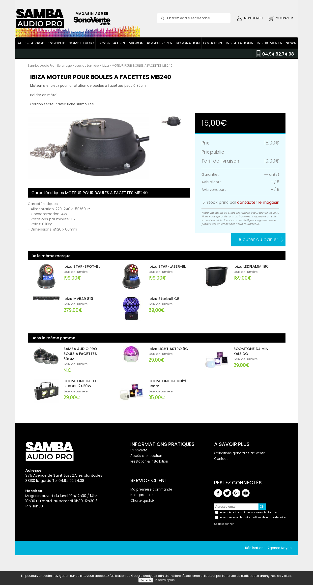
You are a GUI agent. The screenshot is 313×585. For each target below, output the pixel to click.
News (290, 47)
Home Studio (81, 47)
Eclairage (34, 47)
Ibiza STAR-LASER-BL (167, 271)
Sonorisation (111, 47)
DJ (19, 47)
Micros (136, 47)
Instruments (269, 47)
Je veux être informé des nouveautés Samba (248, 517)
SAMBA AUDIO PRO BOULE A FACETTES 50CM (80, 358)
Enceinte (56, 47)
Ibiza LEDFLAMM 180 (251, 271)
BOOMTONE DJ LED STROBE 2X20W (80, 388)
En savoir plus (164, 580)
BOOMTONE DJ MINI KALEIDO (251, 356)
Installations (239, 47)
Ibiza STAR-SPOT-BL (81, 271)
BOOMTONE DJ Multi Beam (167, 388)
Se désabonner (224, 528)
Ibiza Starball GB (163, 303)
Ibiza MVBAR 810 (78, 303)
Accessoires (159, 47)
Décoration (188, 47)
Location (212, 47)
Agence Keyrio (279, 552)
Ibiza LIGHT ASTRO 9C (168, 353)
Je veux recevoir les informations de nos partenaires (253, 522)
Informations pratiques (162, 448)
